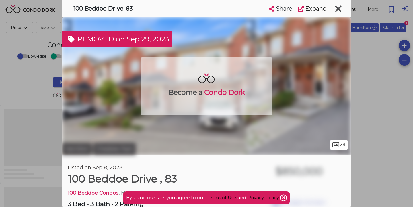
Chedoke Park (114, 149)
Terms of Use (221, 197)
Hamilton (77, 149)
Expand (312, 8)
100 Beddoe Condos (93, 193)
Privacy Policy (264, 197)
